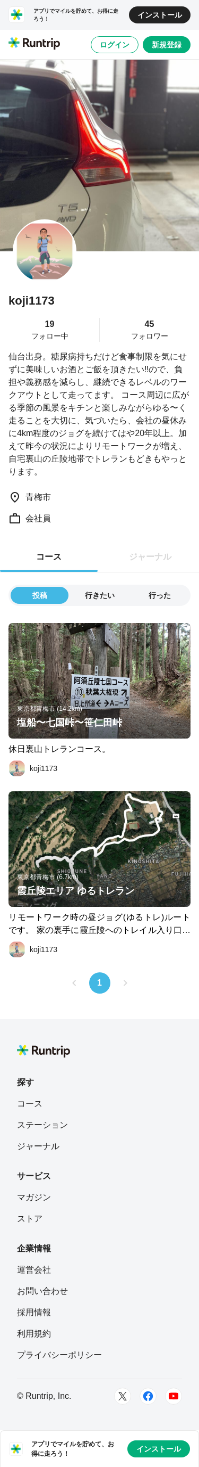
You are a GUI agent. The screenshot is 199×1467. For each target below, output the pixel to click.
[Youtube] (173, 1396)
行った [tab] (160, 595)
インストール (159, 15)
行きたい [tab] (100, 595)
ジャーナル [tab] (150, 556)
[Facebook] (148, 1396)
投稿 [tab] (39, 595)
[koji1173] (32, 768)
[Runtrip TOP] (34, 44)
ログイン (114, 44)
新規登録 (166, 44)
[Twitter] (122, 1396)
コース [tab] (49, 556)
